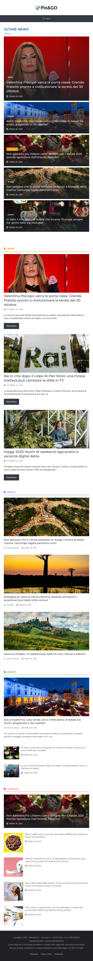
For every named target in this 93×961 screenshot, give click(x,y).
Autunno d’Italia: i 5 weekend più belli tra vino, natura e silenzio (44, 654)
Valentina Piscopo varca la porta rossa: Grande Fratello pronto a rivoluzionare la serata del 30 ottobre (45, 86)
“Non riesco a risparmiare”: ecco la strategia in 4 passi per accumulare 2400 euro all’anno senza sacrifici (54, 908)
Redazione (59, 954)
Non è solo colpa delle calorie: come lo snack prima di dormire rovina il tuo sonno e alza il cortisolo (56, 884)
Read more (11, 326)
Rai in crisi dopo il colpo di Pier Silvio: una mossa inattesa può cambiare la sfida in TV (44, 378)
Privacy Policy (46, 954)
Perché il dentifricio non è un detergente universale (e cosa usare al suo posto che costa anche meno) (55, 860)
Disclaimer (34, 954)
